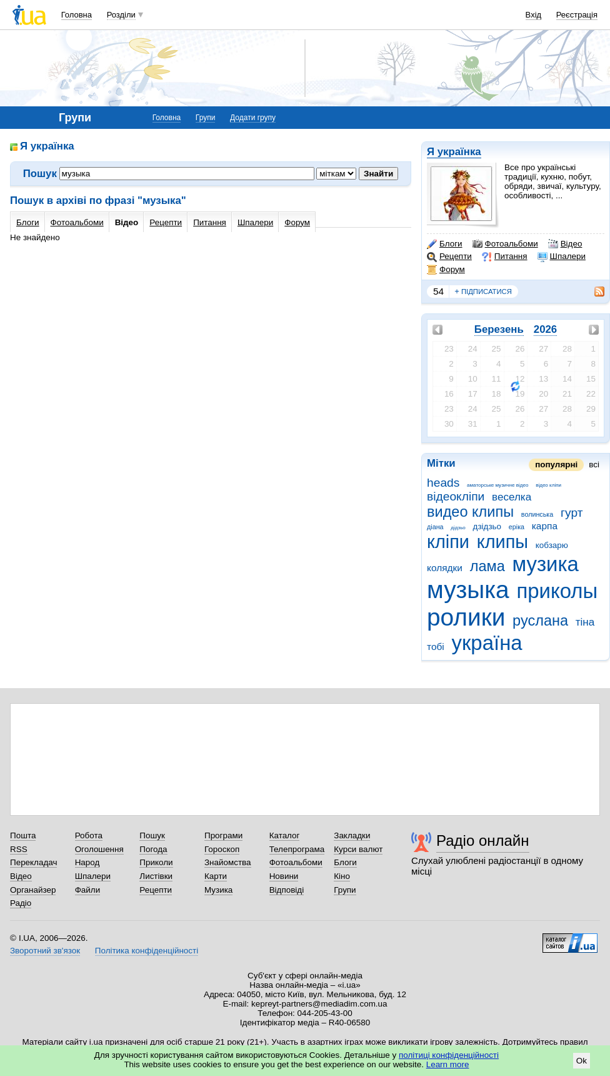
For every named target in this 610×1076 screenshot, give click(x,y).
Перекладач (33, 862)
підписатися (483, 291)
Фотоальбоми (505, 244)
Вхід (534, 14)
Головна (76, 14)
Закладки (352, 835)
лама (487, 566)
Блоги (444, 244)
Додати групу (253, 117)
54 (438, 291)
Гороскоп (221, 849)
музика (545, 564)
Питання (505, 256)
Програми (223, 835)
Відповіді (286, 890)
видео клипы (470, 512)
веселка (511, 497)
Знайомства (227, 862)
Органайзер (33, 890)
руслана (540, 620)
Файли (88, 890)
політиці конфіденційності (449, 1055)
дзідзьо (487, 526)
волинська (537, 514)
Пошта (23, 835)
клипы (502, 542)
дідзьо (458, 527)
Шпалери (562, 256)
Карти (215, 876)
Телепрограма (297, 849)
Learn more (447, 1064)
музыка (468, 589)
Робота (88, 835)
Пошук (152, 835)
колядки (444, 567)
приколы (557, 590)
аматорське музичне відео (497, 485)
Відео (565, 244)
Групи (206, 117)
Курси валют (358, 849)
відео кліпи (548, 485)
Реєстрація (577, 14)
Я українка (454, 152)
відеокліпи (455, 496)
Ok (581, 1060)
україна (487, 642)
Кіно (342, 876)
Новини (284, 876)
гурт (571, 512)
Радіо (20, 903)
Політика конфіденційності (146, 950)
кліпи (448, 542)
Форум (446, 270)
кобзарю (552, 545)
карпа (545, 525)
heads (443, 482)
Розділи (121, 14)
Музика (218, 890)
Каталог (284, 835)
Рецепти (449, 256)
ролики (466, 617)
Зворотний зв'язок (45, 950)
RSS (19, 849)
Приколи (155, 862)
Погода (153, 849)
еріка (516, 526)
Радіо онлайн (482, 840)
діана (435, 526)
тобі (435, 646)
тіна (585, 622)
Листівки (155, 876)
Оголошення (99, 849)
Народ (87, 862)
